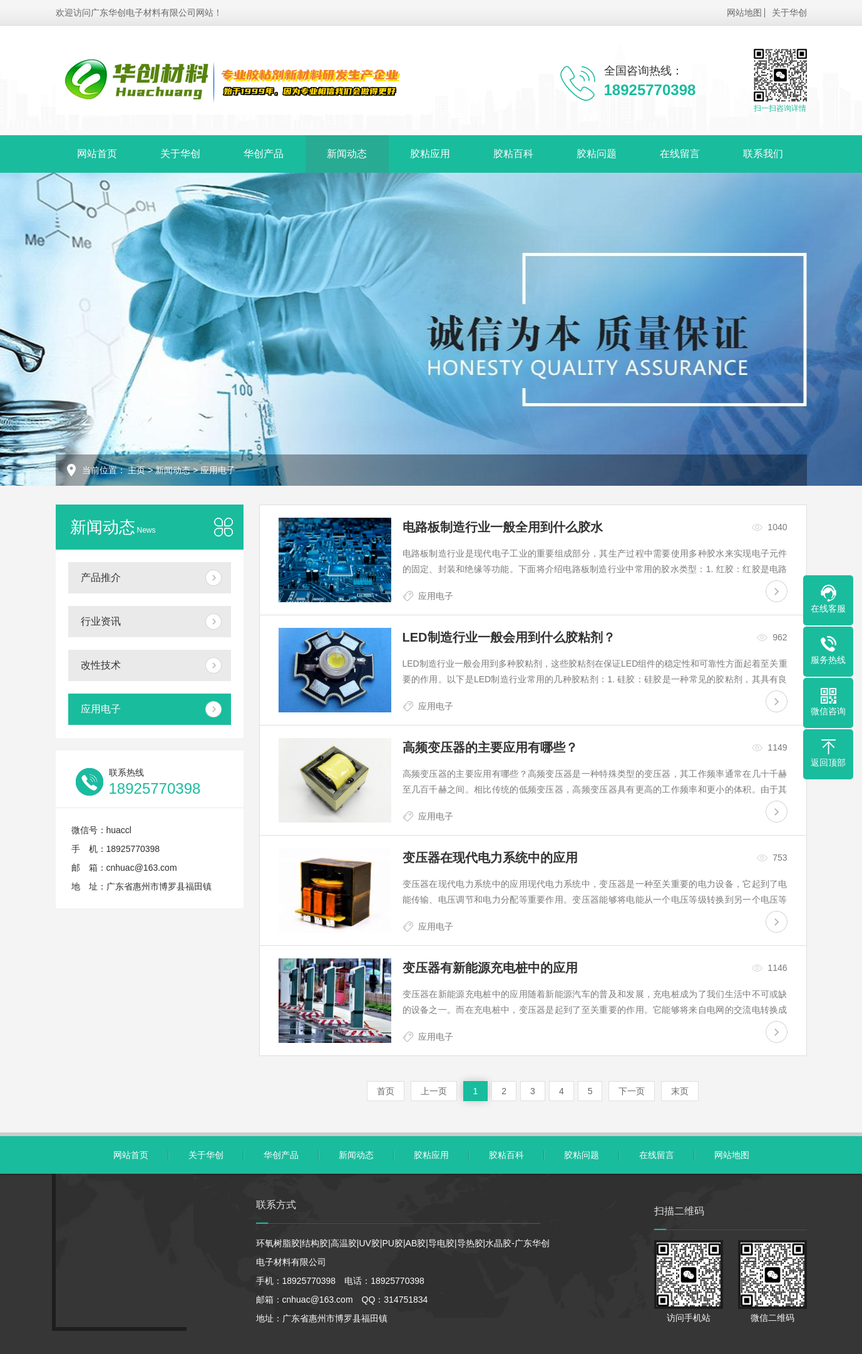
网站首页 (97, 153)
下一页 (631, 1091)
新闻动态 (347, 153)
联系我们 (763, 153)
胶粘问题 (597, 153)
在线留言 (680, 153)
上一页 (434, 1091)
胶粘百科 (513, 153)
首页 (385, 1091)
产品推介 (101, 577)
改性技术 (101, 665)
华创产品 (264, 153)
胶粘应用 (430, 153)
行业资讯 (101, 621)
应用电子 (217, 470)
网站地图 (744, 13)
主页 (136, 470)
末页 (680, 1091)
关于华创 (789, 13)
